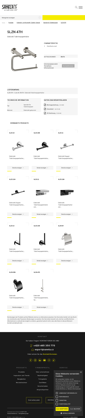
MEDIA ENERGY (74, 417)
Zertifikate (42, 382)
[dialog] (68, 393)
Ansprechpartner (43, 389)
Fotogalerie (43, 379)
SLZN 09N (12, 272)
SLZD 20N (37, 133)
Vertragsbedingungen (24, 413)
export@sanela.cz (44, 349)
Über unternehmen (42, 372)
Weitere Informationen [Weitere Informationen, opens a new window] (74, 389)
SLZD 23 (11, 226)
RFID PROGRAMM (52, 400)
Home (3, 22)
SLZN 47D (37, 272)
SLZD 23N (37, 226)
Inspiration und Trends (22, 375)
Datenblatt (50, 109)
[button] (68, 413)
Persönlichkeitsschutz (12, 413)
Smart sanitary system (34, 400)
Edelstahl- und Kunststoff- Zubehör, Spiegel (28, 22)
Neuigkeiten (21, 379)
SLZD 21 (60, 133)
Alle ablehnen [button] (75, 409)
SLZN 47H (63, 22)
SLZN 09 (60, 226)
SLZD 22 (36, 179)
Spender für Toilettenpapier (50, 22)
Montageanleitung (52, 105)
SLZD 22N (61, 179)
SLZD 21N (12, 179)
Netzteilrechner (21, 382)
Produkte (11, 22)
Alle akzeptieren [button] (62, 409)
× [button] (81, 372)
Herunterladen (43, 386)
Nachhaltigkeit (43, 375)
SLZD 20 (11, 133)
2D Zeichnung (51, 113)
